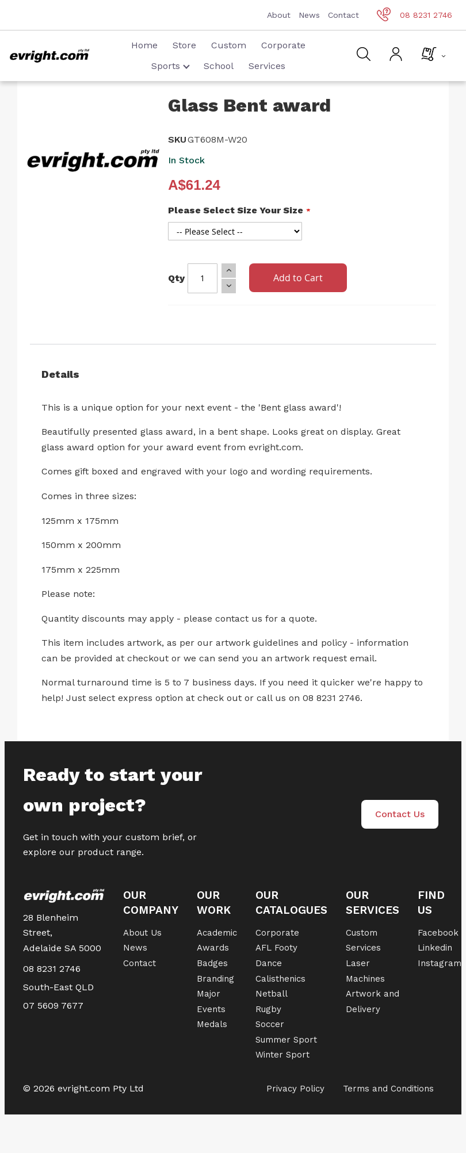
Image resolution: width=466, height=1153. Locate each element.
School (219, 65)
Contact (343, 15)
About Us (142, 933)
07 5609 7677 (53, 1005)
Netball (271, 994)
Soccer (269, 1024)
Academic (217, 933)
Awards (213, 948)
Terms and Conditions (388, 1088)
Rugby (268, 1009)
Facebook (438, 933)
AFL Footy (276, 948)
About (279, 15)
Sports (170, 65)
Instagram (439, 963)
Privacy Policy (295, 1088)
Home (144, 45)
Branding (215, 979)
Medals (212, 1024)
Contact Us (400, 814)
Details (60, 374)
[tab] (233, 374)
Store (184, 45)
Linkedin (435, 948)
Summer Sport (286, 1040)
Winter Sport (282, 1054)
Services (267, 65)
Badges (212, 963)
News (309, 15)
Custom (228, 45)
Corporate (283, 45)
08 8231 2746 (414, 15)
